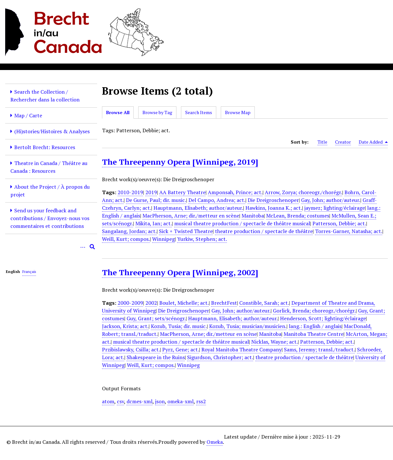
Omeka (215, 441)
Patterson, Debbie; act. (339, 223)
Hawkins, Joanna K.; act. (273, 207)
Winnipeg (163, 238)
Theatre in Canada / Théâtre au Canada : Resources (48, 166)
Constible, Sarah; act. (264, 302)
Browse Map (238, 112)
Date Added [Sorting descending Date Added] (373, 142)
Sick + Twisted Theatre (186, 231)
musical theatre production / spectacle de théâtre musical (242, 223)
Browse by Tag (157, 112)
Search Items (198, 112)
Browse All (117, 112)
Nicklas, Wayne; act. (274, 341)
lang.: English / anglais (315, 326)
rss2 (201, 401)
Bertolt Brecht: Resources (44, 147)
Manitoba (252, 215)
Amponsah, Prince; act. (235, 192)
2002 (151, 302)
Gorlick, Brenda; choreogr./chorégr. (314, 310)
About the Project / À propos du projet (50, 190)
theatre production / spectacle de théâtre (264, 231)
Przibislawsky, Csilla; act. (131, 349)
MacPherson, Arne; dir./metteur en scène (190, 215)
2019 (151, 192)
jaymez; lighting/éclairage (334, 207)
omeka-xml (180, 401)
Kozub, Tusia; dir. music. (179, 326)
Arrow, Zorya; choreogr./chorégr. (303, 192)
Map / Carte (28, 115)
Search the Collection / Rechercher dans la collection (45, 95)
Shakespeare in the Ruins (156, 357)
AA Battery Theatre (182, 192)
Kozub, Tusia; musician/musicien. (247, 326)
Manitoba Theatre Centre (313, 333)
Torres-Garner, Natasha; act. (348, 231)
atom (108, 401)
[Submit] (92, 247)
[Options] (82, 247)
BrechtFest (224, 302)
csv (120, 401)
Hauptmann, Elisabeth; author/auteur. (198, 207)
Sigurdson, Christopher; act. (220, 357)
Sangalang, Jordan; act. (129, 231)
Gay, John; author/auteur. (330, 200)
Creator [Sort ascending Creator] (343, 142)
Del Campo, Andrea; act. (216, 200)
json (160, 401)
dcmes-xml (139, 401)
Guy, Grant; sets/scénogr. (156, 318)
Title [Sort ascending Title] (322, 142)
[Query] (51, 247)
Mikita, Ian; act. (153, 223)
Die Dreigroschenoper (273, 200)
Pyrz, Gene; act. (180, 349)
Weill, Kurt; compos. (126, 238)
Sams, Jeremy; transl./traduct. (319, 349)
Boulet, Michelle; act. (184, 302)
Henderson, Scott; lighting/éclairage (323, 318)
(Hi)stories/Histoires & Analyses (52, 131)
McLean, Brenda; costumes (297, 215)
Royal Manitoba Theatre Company (241, 349)
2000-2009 (130, 302)
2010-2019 (130, 192)
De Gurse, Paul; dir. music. (156, 200)
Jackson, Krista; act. (125, 326)
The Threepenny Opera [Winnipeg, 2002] (180, 272)
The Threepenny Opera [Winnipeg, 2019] (180, 162)
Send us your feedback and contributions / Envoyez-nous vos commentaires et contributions (49, 218)
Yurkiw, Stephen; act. (202, 238)
